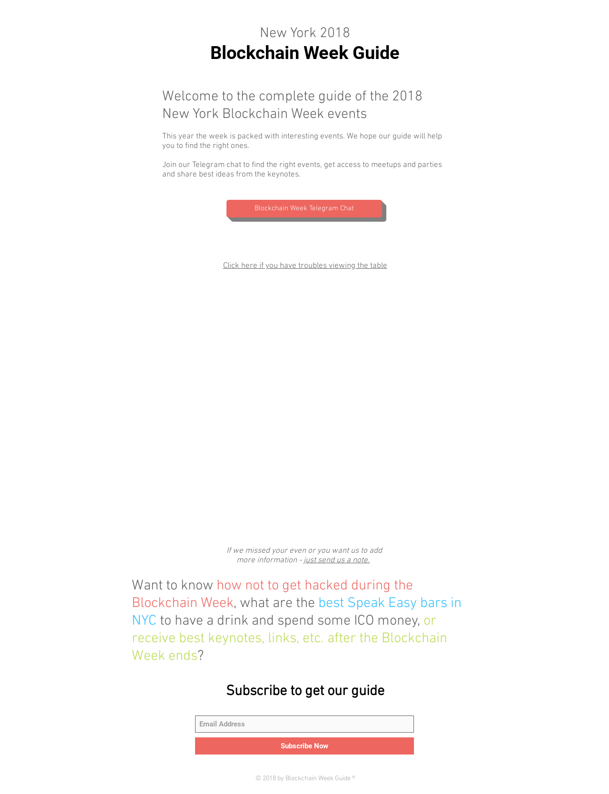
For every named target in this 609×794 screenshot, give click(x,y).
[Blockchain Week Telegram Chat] (304, 208)
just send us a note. (337, 560)
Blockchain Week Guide (305, 52)
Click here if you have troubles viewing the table (305, 266)
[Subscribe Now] (304, 746)
